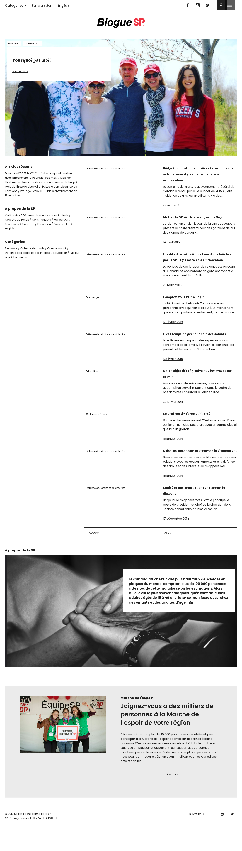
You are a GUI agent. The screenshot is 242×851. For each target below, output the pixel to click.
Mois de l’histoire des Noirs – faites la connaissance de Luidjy (40, 182)
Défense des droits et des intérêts (109, 170)
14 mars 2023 (21, 71)
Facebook (188, 5)
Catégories (14, 5)
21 (165, 557)
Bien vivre (14, 43)
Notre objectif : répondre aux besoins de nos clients (196, 392)
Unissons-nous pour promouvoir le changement (194, 471)
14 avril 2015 (171, 248)
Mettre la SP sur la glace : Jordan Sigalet (192, 220)
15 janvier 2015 (173, 500)
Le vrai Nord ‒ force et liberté (197, 431)
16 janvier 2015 (173, 457)
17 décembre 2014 (176, 543)
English (63, 5)
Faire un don (42, 5)
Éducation (93, 390)
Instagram (198, 5)
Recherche (13, 224)
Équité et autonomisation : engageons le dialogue (193, 514)
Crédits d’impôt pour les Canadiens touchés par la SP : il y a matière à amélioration (198, 266)
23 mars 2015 (172, 297)
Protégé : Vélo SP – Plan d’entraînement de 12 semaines (40, 193)
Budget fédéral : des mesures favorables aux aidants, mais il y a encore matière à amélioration (200, 174)
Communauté (34, 43)
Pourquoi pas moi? (45, 60)
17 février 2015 (173, 334)
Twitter (208, 5)
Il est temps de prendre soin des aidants (195, 349)
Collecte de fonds (98, 433)
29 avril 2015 (171, 205)
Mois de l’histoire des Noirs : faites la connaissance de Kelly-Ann (36, 188)
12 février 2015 (173, 377)
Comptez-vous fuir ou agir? (194, 309)
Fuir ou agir (94, 311)
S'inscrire (171, 799)
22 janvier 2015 (173, 420)
